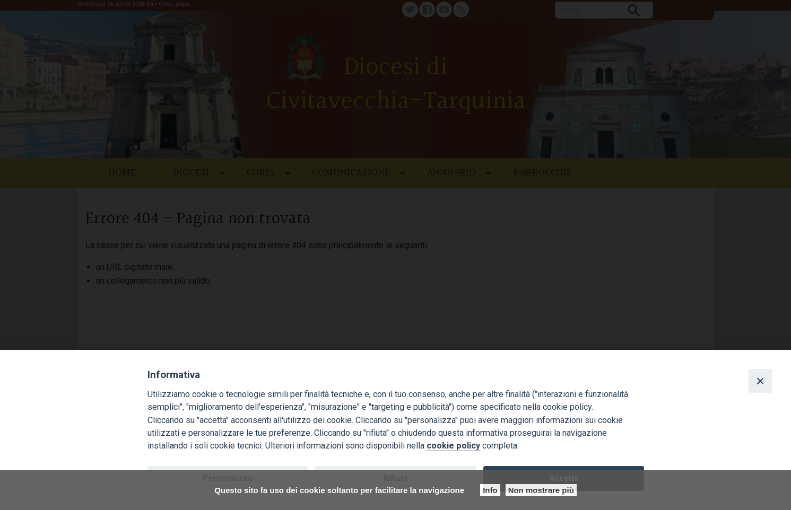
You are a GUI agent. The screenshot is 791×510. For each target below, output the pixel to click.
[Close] (760, 380)
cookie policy (453, 446)
